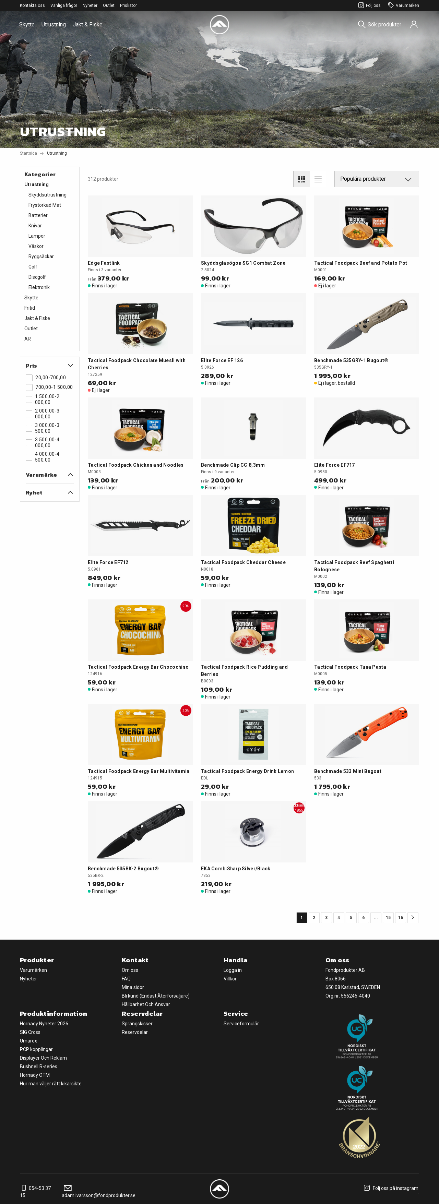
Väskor (36, 246)
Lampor (36, 236)
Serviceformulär (241, 1023)
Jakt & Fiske (88, 24)
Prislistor (128, 5)
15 (388, 917)
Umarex (28, 1041)
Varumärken (402, 5)
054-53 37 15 (35, 1191)
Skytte (27, 24)
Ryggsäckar (41, 256)
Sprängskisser (137, 1023)
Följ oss (368, 5)
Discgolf (37, 277)
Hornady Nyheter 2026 (44, 1023)
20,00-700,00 (46, 377)
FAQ (126, 978)
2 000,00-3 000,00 (43, 413)
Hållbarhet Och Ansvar (146, 1004)
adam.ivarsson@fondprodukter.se (98, 1191)
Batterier (38, 215)
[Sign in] (414, 24)
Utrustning (53, 24)
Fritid (29, 308)
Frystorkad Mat (44, 205)
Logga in (233, 970)
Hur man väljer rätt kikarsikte (51, 1083)
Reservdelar (135, 1032)
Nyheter (90, 5)
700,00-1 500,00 (49, 387)
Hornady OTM (35, 1075)
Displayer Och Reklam (43, 1058)
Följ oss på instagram (390, 1188)
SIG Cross (30, 1032)
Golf (32, 267)
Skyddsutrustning (47, 195)
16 (400, 917)
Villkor (230, 978)
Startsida (28, 153)
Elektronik (39, 287)
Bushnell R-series (38, 1066)
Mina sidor (133, 987)
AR (27, 339)
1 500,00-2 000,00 (43, 399)
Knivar (35, 225)
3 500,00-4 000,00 (43, 442)
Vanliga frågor (63, 5)
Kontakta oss (32, 5)
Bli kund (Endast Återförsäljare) (156, 996)
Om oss (130, 970)
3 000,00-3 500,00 (43, 428)
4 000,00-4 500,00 (43, 457)
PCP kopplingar (36, 1049)
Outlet (109, 5)
